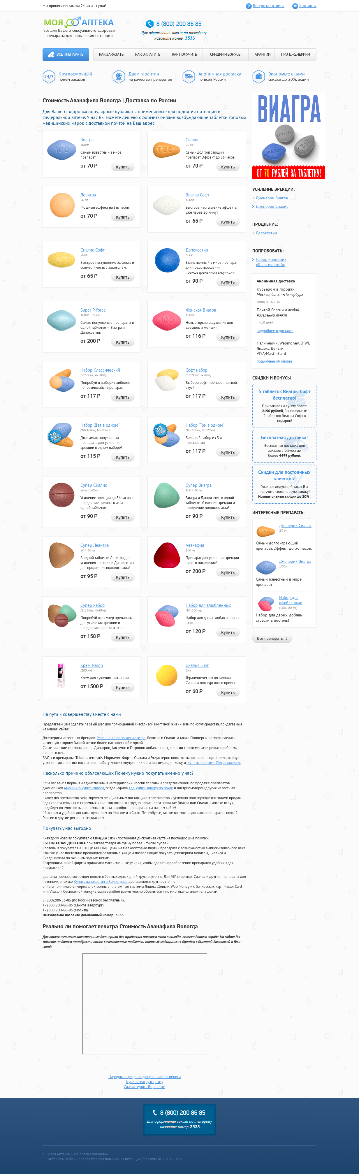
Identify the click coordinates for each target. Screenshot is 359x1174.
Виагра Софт (197, 195)
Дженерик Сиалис (272, 206)
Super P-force (93, 310)
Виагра (87, 140)
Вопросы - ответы (268, 5)
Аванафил (195, 545)
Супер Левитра (94, 545)
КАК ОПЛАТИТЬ (147, 55)
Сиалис (192, 140)
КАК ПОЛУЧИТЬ (184, 55)
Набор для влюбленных (208, 605)
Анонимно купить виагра (84, 787)
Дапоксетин (197, 250)
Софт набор (196, 370)
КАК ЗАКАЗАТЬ (111, 55)
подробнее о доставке (275, 330)
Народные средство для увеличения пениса (144, 1076)
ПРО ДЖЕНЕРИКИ (295, 55)
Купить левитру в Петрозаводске (214, 762)
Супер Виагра (199, 485)
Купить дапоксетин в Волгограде (101, 881)
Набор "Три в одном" (205, 425)
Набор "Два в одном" (99, 425)
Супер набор (92, 605)
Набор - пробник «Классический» (271, 262)
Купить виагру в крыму (144, 1081)
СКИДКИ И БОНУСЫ (225, 55)
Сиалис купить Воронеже (144, 1086)
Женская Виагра (201, 310)
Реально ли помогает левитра (121, 737)
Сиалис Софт (92, 250)
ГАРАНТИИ (261, 55)
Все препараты (70, 55)
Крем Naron (91, 665)
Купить (123, 167)
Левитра (88, 195)
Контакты (307, 5)
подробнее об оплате (274, 361)
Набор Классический (100, 370)
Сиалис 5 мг (197, 665)
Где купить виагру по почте (151, 787)
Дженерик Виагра (272, 198)
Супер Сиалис (93, 485)
